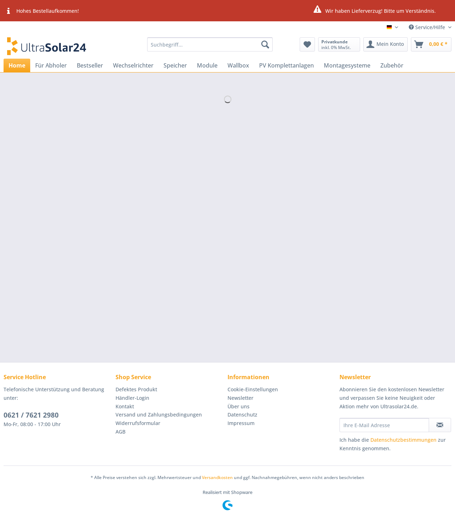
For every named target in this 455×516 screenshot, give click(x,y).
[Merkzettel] (307, 44)
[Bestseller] (90, 65)
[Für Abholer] (51, 65)
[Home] (17, 65)
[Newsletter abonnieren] (440, 425)
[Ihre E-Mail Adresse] (384, 425)
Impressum (241, 423)
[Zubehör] (391, 65)
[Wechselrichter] (133, 65)
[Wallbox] (238, 65)
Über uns (239, 406)
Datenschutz (242, 414)
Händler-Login (132, 397)
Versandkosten (217, 477)
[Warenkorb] (431, 44)
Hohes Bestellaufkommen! (41, 11)
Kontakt (125, 406)
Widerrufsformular (138, 423)
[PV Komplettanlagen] (286, 65)
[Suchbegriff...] (210, 44)
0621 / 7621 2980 (31, 415)
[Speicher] (175, 65)
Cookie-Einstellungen (253, 389)
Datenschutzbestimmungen (403, 439)
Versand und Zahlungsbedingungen (159, 414)
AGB (120, 431)
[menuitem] (210, 47)
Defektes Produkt (136, 389)
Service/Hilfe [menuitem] (427, 27)
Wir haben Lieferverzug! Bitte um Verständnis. (374, 10)
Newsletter (240, 397)
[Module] (207, 65)
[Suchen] (265, 44)
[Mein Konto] (385, 44)
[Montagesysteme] (347, 65)
